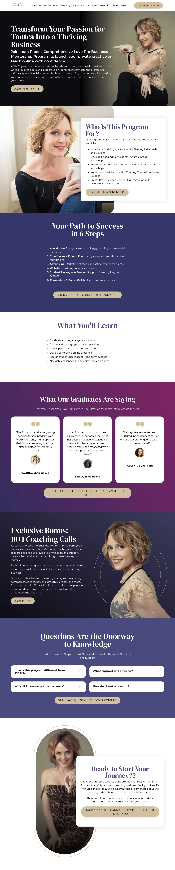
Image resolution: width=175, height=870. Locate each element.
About (115, 5)
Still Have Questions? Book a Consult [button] (87, 704)
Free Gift (104, 5)
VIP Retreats (50, 5)
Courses (92, 5)
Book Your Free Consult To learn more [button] (87, 296)
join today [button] (23, 604)
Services (36, 5)
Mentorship (79, 5)
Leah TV (125, 5)
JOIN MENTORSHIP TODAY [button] (108, 193)
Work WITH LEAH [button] (148, 5)
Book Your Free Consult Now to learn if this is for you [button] (120, 816)
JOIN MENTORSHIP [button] (28, 89)
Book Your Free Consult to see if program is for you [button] (87, 496)
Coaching (65, 5)
